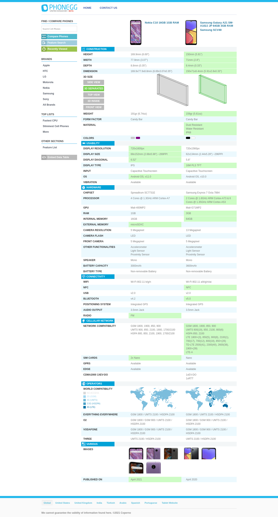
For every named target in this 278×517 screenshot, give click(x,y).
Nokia (46, 87)
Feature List (50, 147)
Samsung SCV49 (210, 29)
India (99, 503)
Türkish (111, 503)
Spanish (135, 503)
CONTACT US (108, 7)
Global (47, 503)
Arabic (123, 503)
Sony (46, 99)
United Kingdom (83, 503)
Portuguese (151, 503)
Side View (93, 82)
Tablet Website (170, 503)
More (46, 131)
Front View (93, 107)
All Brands (49, 104)
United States (62, 503)
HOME (87, 7)
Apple (46, 65)
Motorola (48, 82)
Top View (94, 94)
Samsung (48, 93)
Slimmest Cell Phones (56, 126)
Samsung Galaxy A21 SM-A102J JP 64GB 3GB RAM (216, 24)
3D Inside (94, 101)
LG (44, 76)
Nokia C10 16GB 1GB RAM (162, 22)
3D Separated (93, 88)
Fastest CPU (50, 120)
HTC (45, 71)
